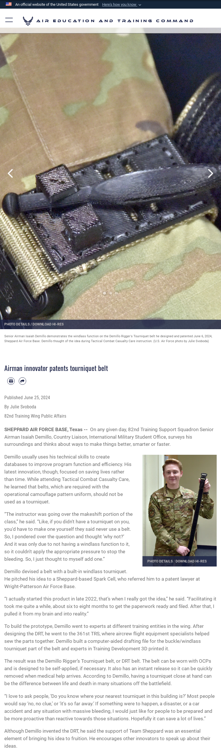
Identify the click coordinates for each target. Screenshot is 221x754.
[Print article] (11, 381)
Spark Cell (104, 579)
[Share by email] (22, 381)
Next (210, 173)
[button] (122, 4)
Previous (11, 173)
